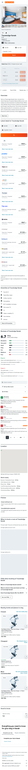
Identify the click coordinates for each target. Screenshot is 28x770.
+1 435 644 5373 (6, 41)
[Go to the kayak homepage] (9, 2)
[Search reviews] (15, 382)
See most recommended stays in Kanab (21, 672)
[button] (2, 2)
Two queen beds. (7, 370)
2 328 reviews (11, 43)
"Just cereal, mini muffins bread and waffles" (13, 362)
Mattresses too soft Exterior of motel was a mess (12, 373)
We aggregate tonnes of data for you (14, 763)
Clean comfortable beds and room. (11, 360)
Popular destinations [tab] (20, 732)
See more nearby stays (21, 611)
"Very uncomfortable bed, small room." (12, 376)
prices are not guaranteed (7, 756)
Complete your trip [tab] (7, 732)
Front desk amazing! (8, 364)
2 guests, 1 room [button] (7, 51)
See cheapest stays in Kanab (22, 641)
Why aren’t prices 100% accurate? (14, 766)
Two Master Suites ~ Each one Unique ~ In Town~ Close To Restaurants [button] (13, 629)
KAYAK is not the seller (14, 760)
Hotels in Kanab (7, 741)
